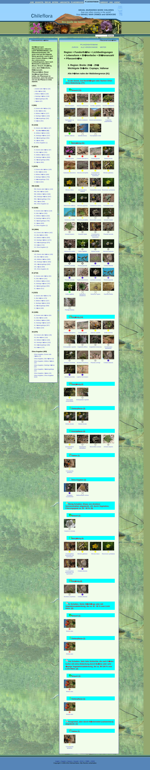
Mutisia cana (69, 629)
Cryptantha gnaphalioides (108, 118)
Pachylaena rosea (108, 203)
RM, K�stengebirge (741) (42, 199)
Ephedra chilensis (69, 133)
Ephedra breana (82, 133)
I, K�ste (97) (38, 101)
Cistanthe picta (69, 156)
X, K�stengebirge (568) (41, 305)
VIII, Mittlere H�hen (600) (42, 259)
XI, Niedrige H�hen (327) (42, 323)
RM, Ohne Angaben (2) (41, 204)
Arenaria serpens (69, 232)
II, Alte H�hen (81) (40, 111)
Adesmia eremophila (82, 170)
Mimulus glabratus (108, 170)
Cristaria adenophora (82, 156)
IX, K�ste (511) (39, 288)
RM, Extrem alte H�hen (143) (43, 189)
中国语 (87, 761)
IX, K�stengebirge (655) (42, 286)
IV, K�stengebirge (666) (41, 160)
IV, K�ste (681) (39, 162)
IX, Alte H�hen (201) (40, 278)
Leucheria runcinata (69, 263)
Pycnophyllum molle (95, 133)
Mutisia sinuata (108, 156)
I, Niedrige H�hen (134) (41, 96)
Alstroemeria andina (69, 249)
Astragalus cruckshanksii (69, 494)
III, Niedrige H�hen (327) (42, 135)
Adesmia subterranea (82, 103)
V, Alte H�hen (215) (40, 172)
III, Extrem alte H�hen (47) (42, 128)
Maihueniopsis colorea (82, 493)
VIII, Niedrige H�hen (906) (42, 262)
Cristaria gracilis (95, 156)
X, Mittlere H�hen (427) (41, 300)
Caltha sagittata (82, 249)
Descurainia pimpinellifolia (69, 398)
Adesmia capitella (95, 330)
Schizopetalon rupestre (69, 345)
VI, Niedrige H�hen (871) (42, 218)
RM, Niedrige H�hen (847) (42, 196)
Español (63, 761)
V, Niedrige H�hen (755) (42, 177)
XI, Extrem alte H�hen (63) (42, 315)
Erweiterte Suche (119, 36)
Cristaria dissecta (108, 263)
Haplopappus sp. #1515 (69, 118)
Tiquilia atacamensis (82, 278)
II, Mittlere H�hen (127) (41, 113)
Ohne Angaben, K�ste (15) (42, 373)
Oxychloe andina (108, 292)
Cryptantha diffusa (82, 345)
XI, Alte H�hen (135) (40, 318)
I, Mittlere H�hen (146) (41, 94)
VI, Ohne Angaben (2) (41, 225)
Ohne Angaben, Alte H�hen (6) (44, 358)
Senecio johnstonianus (95, 118)
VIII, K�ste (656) (39, 267)
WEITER (103, 47)
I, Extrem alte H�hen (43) (42, 89)
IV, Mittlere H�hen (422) (41, 155)
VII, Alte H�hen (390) (41, 235)
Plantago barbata (69, 308)
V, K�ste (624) (39, 182)
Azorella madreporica (108, 103)
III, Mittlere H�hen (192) (41, 133)
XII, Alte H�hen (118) (41, 337)
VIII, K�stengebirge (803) (42, 264)
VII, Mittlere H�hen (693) (42, 237)
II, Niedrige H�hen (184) (42, 116)
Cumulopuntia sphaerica (69, 469)
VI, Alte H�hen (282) (40, 213)
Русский (76, 761)
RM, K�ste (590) (39, 201)
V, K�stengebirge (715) (41, 179)
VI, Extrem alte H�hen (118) (43, 211)
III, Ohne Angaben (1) (40, 143)
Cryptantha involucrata (95, 345)
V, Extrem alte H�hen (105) (43, 169)
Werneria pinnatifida (82, 218)
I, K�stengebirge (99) (41, 99)
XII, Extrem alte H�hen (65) (43, 335)
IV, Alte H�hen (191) (40, 152)
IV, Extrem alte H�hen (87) (42, 150)
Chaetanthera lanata (95, 188)
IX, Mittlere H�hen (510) (42, 281)
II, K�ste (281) (39, 121)
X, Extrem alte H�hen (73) (42, 295)
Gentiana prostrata (69, 375)
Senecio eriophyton (82, 118)
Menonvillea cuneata (95, 218)
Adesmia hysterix (69, 103)
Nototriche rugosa (95, 292)
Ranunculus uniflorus (69, 203)
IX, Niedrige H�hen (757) (42, 283)
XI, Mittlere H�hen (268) (42, 320)
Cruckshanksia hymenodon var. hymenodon (95, 172)
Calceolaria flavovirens (69, 170)
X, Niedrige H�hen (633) (42, 303)
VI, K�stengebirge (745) (42, 221)
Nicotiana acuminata (69, 360)
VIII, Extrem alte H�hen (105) (43, 254)
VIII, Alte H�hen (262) (41, 257)
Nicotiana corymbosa (82, 360)
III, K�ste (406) (39, 140)
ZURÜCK (75, 47)
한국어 (82, 761)
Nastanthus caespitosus (82, 293)
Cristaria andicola (95, 263)
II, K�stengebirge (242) (41, 118)
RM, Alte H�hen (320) (41, 191)
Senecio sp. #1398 (69, 218)
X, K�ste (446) (39, 308)
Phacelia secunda (108, 232)
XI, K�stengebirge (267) (42, 325)
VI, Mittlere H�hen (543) (42, 216)
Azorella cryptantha (95, 103)
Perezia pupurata (82, 263)
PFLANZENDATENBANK (89, 45)
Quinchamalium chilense (82, 188)
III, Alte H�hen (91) (42, 130)
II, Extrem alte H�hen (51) (42, 108)
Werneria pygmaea (82, 203)
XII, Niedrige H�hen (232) (42, 342)
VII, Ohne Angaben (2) (41, 247)
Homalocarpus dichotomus (108, 345)
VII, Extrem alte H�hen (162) (43, 232)
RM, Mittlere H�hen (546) (42, 194)
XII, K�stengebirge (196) (42, 345)
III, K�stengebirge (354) (41, 138)
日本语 (93, 761)
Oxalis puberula (108, 330)
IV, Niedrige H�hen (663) (42, 157)
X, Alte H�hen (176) (40, 298)
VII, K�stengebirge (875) (42, 242)
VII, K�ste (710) (39, 245)
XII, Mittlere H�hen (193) (42, 340)
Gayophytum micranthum (82, 445)
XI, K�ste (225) (39, 328)
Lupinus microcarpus (82, 375)
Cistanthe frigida (82, 232)
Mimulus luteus (69, 188)
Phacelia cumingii (95, 360)
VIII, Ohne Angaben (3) (41, 269)
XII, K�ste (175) (39, 347)
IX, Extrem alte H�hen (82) (42, 276)
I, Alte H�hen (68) (40, 91)
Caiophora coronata (69, 529)
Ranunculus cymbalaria (108, 188)
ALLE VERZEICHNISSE (89, 47)
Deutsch (69, 761)
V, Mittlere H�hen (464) (41, 174)
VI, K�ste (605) (39, 223)
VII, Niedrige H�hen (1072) (42, 240)
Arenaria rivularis (108, 218)
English (57, 761)
